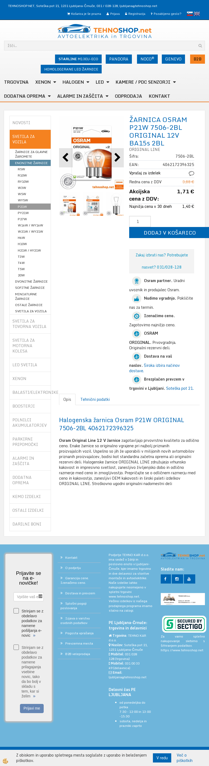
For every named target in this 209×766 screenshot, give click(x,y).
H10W (22, 243)
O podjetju (73, 567)
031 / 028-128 (107, 5)
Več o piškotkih (185, 758)
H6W (21, 237)
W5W (22, 193)
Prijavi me (31, 708)
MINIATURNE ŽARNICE (26, 296)
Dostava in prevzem (80, 593)
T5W (21, 269)
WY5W (23, 200)
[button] (117, 157)
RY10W (23, 181)
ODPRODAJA (128, 96)
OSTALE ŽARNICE (29, 304)
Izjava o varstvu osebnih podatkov (75, 620)
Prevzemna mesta (79, 643)
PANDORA (118, 59)
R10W (22, 175)
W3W (22, 187)
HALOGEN (73, 82)
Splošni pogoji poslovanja (73, 606)
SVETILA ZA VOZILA (31, 311)
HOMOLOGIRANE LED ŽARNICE (71, 69)
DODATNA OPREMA (24, 96)
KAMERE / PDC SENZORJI (143, 82)
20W (21, 275)
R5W (21, 169)
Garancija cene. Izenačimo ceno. (74, 580)
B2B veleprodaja (77, 653)
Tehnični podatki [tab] (95, 399)
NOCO (147, 59)
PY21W (23, 212)
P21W (22, 206)
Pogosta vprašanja (79, 633)
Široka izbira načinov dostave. (154, 368)
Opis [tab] (67, 399)
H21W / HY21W (29, 250)
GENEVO (173, 59)
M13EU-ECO (78, 59)
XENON (43, 82)
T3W (21, 256)
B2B (197, 59)
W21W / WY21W (30, 231)
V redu (162, 758)
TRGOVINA (16, 82)
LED (100, 82)
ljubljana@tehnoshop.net (138, 5)
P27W (22, 219)
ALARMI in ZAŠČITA (80, 96)
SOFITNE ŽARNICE (30, 287)
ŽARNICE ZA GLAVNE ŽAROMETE (31, 154)
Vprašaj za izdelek (144, 173)
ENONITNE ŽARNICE (31, 162)
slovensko (190, 14)
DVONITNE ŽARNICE (31, 281)
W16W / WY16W (30, 225)
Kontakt (159, 96)
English (197, 14)
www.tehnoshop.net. (124, 596)
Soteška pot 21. (180, 388)
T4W (21, 262)
